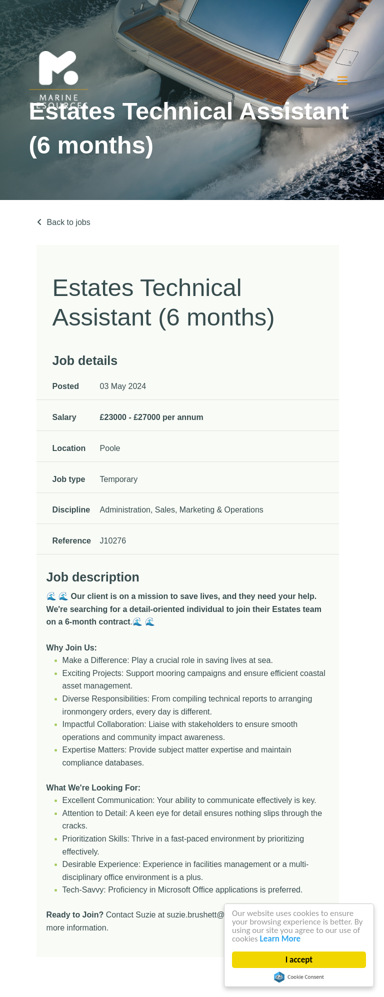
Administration (125, 510)
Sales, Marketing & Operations (209, 510)
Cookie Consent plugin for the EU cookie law (299, 977)
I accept (299, 959)
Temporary (119, 479)
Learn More (280, 939)
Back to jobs (68, 222)
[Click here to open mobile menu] (342, 80)
